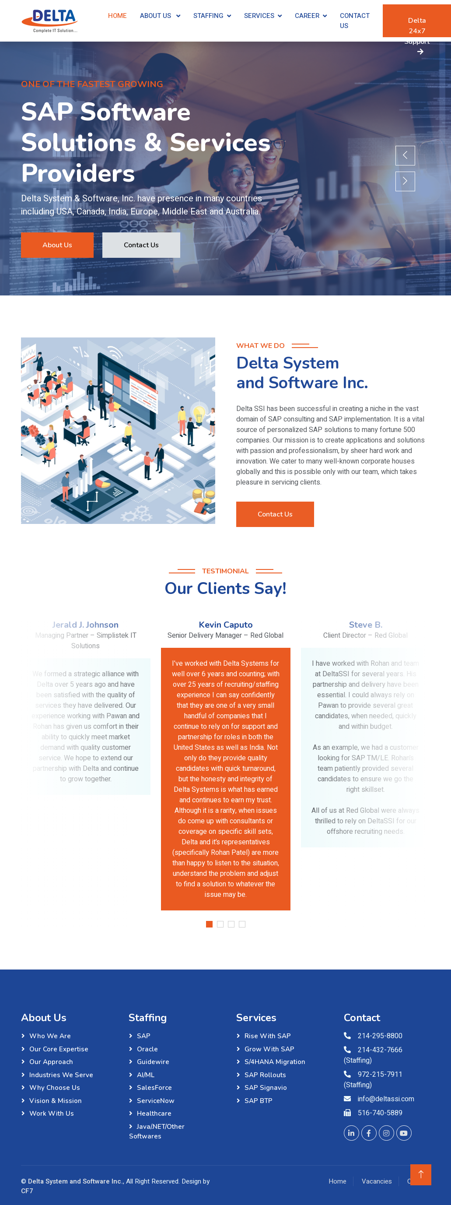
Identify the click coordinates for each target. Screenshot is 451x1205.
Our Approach (51, 1061)
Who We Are (50, 1036)
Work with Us (51, 1113)
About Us (156, 16)
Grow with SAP (269, 1049)
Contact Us (355, 21)
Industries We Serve (61, 1075)
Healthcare (154, 1113)
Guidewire (153, 1061)
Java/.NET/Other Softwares (157, 1131)
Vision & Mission (55, 1100)
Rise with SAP (268, 1036)
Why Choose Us (54, 1087)
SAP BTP (259, 1100)
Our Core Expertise (58, 1049)
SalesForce (154, 1087)
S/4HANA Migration (275, 1061)
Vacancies (377, 1181)
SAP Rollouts (265, 1075)
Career (307, 16)
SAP (143, 1036)
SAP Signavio (266, 1087)
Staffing (208, 16)
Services (259, 16)
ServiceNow (156, 1100)
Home (117, 16)
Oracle (147, 1049)
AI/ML (145, 1075)
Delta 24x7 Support (417, 26)
